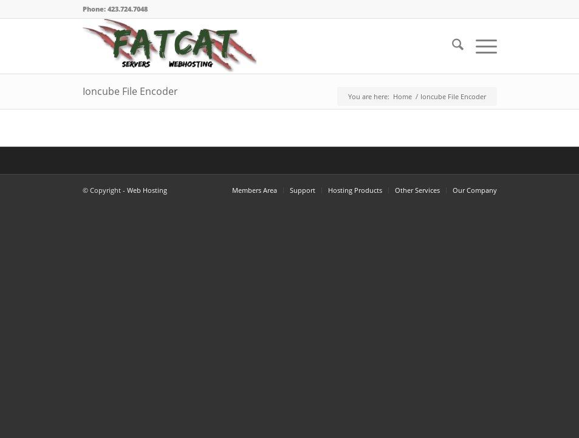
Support (302, 190)
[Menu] (480, 46)
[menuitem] (452, 46)
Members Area (254, 190)
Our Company (475, 190)
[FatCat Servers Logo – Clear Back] (169, 46)
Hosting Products (355, 190)
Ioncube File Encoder (130, 91)
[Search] (452, 46)
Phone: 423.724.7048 (115, 8)
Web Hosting (147, 190)
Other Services (417, 190)
